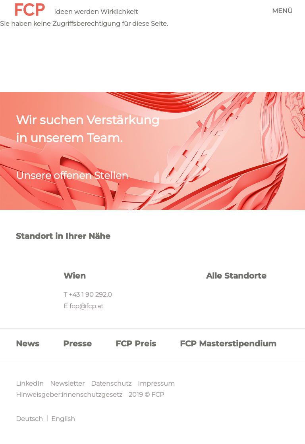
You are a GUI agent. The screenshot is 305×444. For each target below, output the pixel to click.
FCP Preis (136, 343)
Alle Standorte (236, 276)
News (27, 343)
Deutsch (29, 419)
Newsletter (67, 383)
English (63, 419)
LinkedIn (30, 383)
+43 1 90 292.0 (90, 294)
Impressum (156, 383)
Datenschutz (111, 383)
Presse (77, 343)
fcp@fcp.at (86, 306)
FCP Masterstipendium (228, 343)
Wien (75, 276)
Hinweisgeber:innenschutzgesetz (69, 394)
